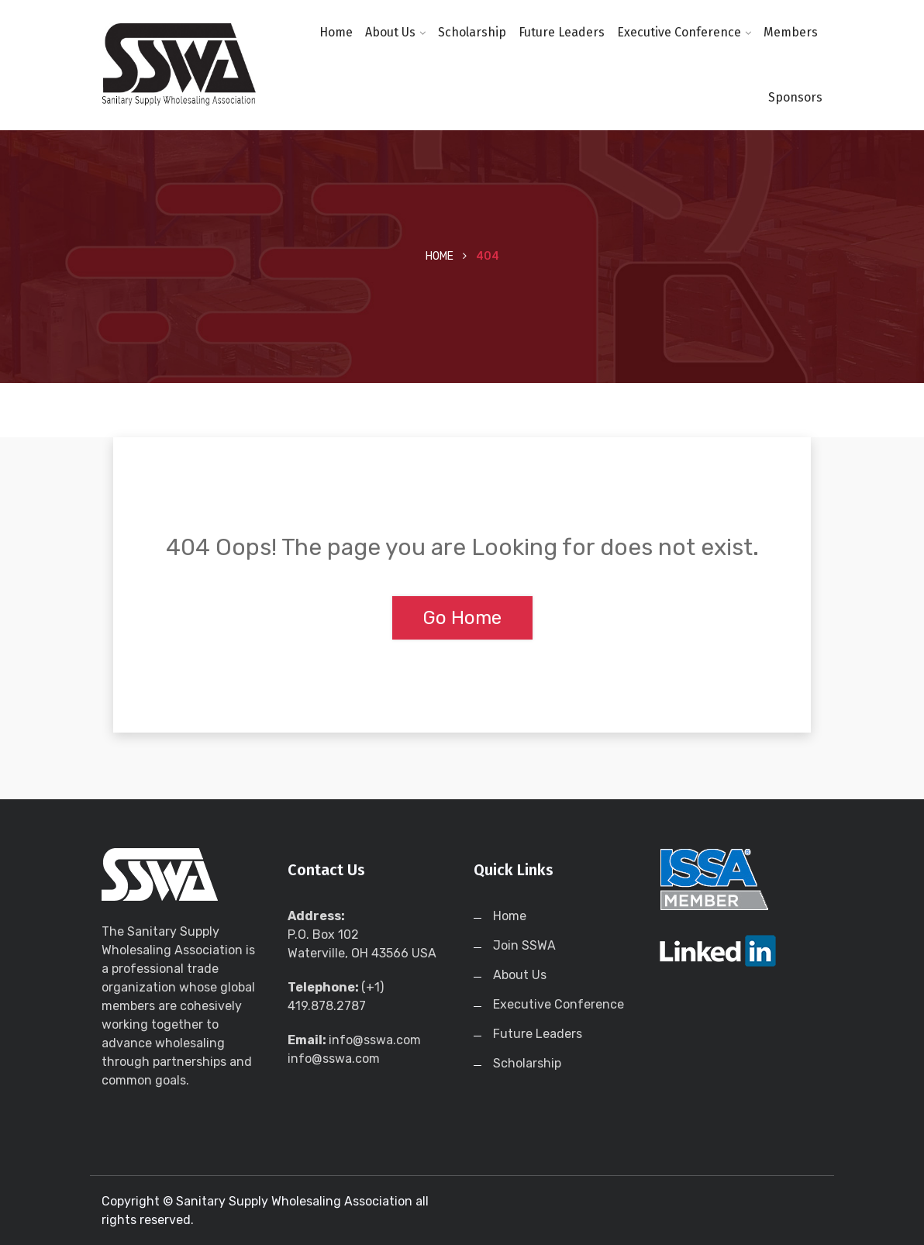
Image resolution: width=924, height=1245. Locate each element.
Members (791, 32)
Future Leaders (562, 32)
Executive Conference (679, 32)
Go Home (462, 618)
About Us (390, 32)
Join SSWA (524, 945)
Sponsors (795, 97)
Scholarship (472, 32)
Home (336, 32)
